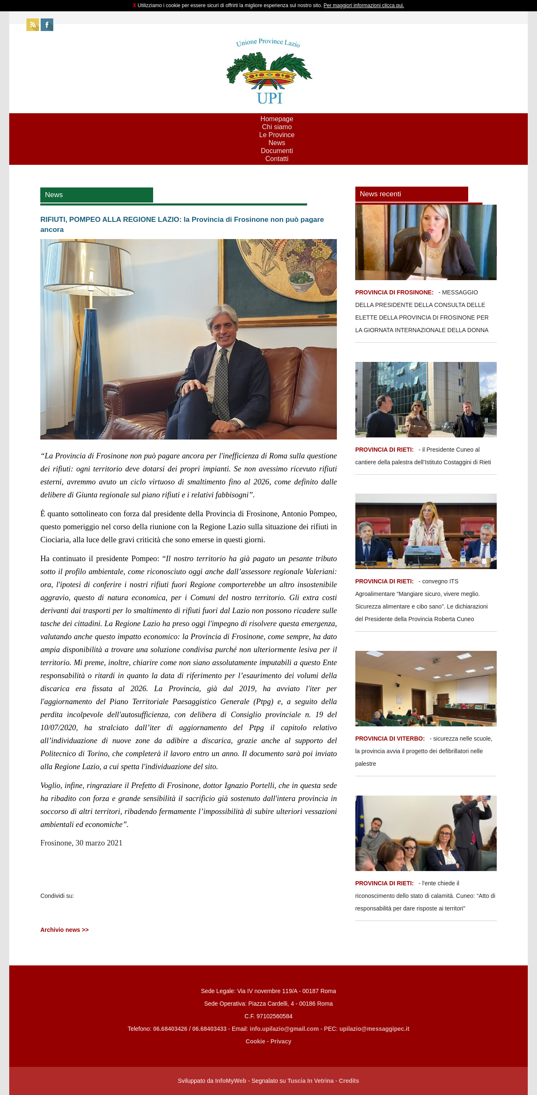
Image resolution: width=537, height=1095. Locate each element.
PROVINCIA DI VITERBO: (390, 738)
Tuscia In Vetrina (310, 1080)
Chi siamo (277, 126)
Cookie (256, 1041)
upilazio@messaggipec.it (374, 1028)
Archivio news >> (64, 929)
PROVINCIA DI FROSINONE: (395, 292)
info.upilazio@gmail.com (284, 1028)
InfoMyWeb (230, 1080)
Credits (349, 1080)
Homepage (277, 118)
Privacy (281, 1041)
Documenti (277, 150)
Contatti (276, 158)
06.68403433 (209, 1028)
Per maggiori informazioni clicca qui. (363, 5)
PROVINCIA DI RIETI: (385, 449)
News (276, 142)
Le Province (277, 134)
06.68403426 (171, 1028)
